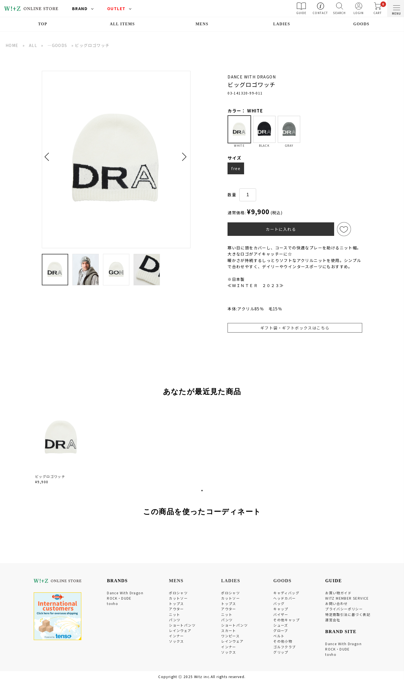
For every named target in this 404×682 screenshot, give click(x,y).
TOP (42, 24)
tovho (112, 603)
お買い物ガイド (338, 592)
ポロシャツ (178, 592)
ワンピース (230, 635)
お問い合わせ (336, 603)
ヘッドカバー (284, 598)
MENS (202, 24)
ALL (33, 45)
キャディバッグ (286, 592)
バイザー (280, 614)
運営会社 (332, 619)
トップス (176, 603)
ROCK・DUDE (119, 598)
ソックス (176, 641)
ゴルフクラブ (284, 646)
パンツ (174, 619)
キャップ (280, 608)
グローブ (280, 630)
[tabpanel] (62, 445)
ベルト (278, 635)
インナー (176, 635)
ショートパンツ (182, 625)
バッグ (278, 603)
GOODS (361, 24)
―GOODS (57, 45)
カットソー (178, 598)
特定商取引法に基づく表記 (347, 614)
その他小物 (282, 641)
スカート (228, 630)
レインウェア (180, 630)
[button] (48, 153)
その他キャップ (286, 619)
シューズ (280, 625)
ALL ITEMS (122, 24)
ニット (174, 614)
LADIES (281, 24)
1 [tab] (202, 490)
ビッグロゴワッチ (50, 476)
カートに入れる (281, 229)
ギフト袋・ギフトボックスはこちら (294, 328)
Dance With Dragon (125, 592)
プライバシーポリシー (344, 608)
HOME (12, 45)
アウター (176, 608)
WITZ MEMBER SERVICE (347, 598)
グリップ (280, 652)
